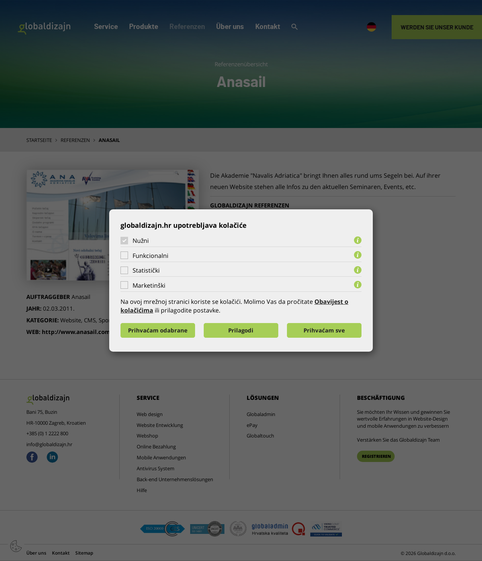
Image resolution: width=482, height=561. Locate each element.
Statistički (146, 270)
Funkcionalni (150, 256)
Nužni (141, 240)
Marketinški (149, 285)
